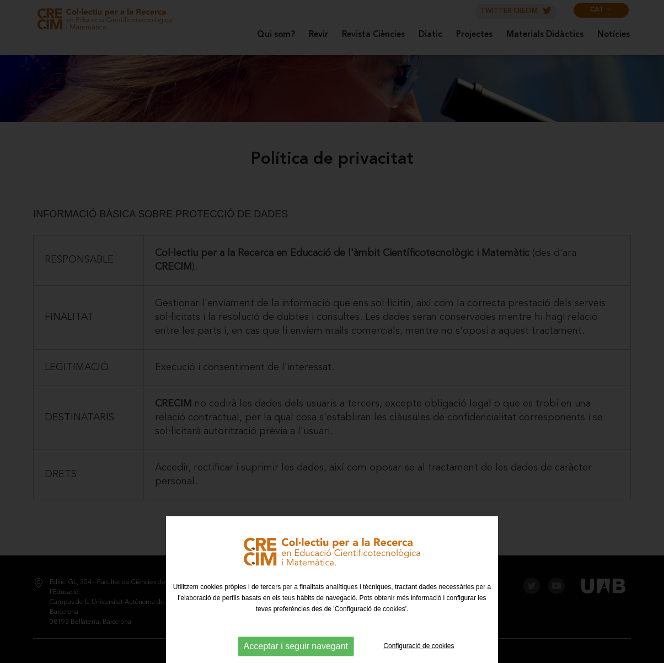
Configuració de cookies (418, 646)
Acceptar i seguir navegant (296, 646)
